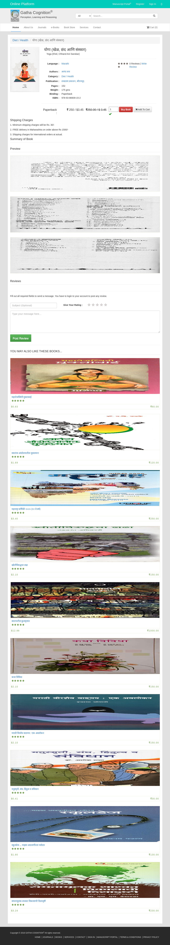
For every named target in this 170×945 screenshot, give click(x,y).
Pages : (55, 86)
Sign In (152, 4)
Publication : (52, 81)
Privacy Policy (151, 937)
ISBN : (55, 98)
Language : (53, 63)
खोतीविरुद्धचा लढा (20, 565)
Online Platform (22, 4)
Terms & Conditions (130, 937)
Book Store (69, 28)
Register (140, 4)
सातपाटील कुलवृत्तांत (21, 621)
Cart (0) (152, 27)
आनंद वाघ (65, 71)
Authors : (54, 71)
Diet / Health (20, 40)
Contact (97, 28)
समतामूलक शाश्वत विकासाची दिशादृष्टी (29, 901)
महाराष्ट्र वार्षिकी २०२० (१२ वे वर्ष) (26, 509)
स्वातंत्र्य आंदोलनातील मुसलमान (25, 453)
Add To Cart (142, 109)
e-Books (55, 28)
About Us (29, 28)
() (161, 4)
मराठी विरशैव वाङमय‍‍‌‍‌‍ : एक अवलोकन (28, 733)
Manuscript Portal (122, 3)
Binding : (54, 94)
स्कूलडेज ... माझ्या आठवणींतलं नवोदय (28, 845)
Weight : (54, 90)
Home (16, 28)
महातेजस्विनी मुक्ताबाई (22, 397)
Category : (53, 76)
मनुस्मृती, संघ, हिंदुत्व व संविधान (25, 789)
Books (58, 937)
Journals (42, 28)
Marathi (65, 63)
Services (84, 28)
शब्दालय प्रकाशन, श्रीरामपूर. (73, 81)
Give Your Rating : (73, 305)
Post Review (21, 338)
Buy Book (126, 109)
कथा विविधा (17, 677)
